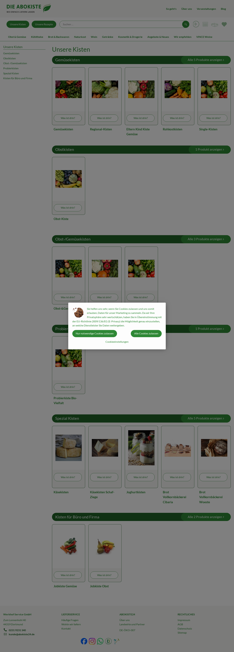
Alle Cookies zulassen (146, 333)
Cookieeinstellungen (117, 341)
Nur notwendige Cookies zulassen (95, 333)
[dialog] (117, 326)
